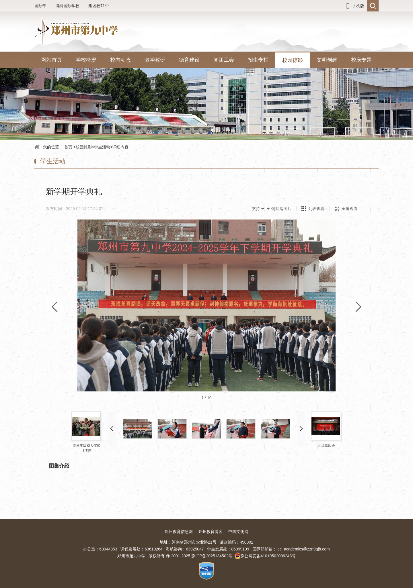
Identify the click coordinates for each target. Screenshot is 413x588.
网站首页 (51, 60)
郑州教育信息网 (179, 531)
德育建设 (189, 60)
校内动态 (120, 60)
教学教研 (155, 60)
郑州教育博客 (210, 531)
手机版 (358, 5)
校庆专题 (361, 60)
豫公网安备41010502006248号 (268, 556)
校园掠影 (292, 60)
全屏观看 (346, 208)
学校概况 (86, 60)
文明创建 (327, 60)
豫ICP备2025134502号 (211, 556)
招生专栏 (258, 60)
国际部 (40, 5)
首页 (68, 147)
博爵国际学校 (67, 5)
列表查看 (316, 208)
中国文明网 (238, 531)
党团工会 (223, 60)
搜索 (373, 5)
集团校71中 (98, 5)
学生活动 (102, 147)
